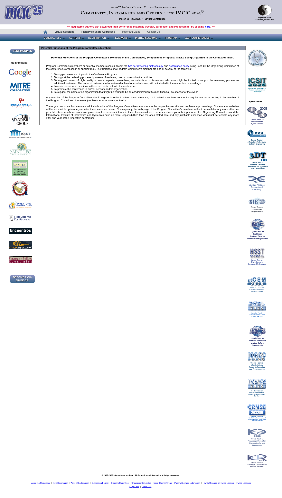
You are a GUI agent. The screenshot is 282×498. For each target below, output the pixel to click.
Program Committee (120, 483)
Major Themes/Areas (163, 483)
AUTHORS (74, 38)
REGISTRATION (97, 38)
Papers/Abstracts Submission (187, 483)
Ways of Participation (80, 483)
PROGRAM (171, 38)
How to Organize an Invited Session (218, 483)
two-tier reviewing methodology (145, 65)
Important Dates (131, 31)
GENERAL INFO (52, 38)
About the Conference (40, 483)
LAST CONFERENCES (197, 38)
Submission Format (100, 483)
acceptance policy (179, 65)
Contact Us (153, 31)
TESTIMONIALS (22, 50)
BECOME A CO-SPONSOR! (22, 279)
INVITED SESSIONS (146, 38)
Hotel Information (60, 483)
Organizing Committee (141, 483)
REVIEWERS (121, 38)
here (207, 26)
